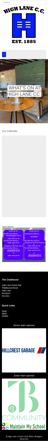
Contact (5, 316)
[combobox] (24, 2)
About (4, 313)
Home (4, 311)
